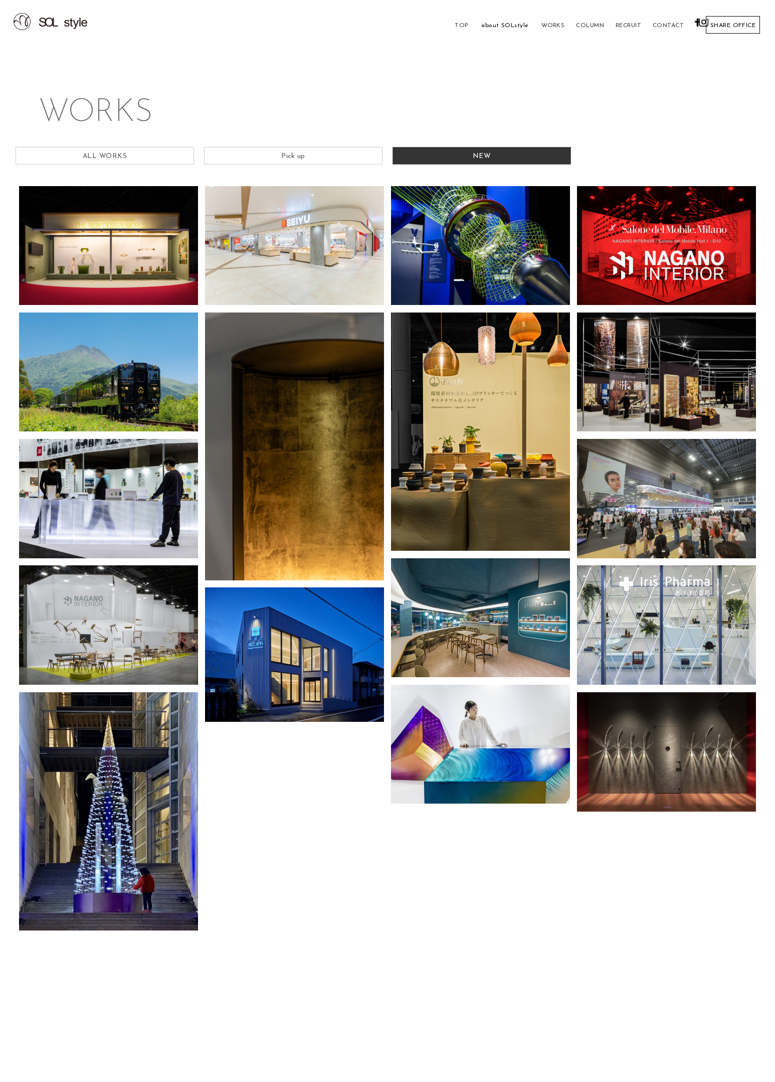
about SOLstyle (470, 26)
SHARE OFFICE (731, 26)
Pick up (293, 158)
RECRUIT (600, 26)
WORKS (519, 26)
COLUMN (559, 26)
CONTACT (642, 26)
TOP (425, 26)
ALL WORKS (104, 158)
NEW (482, 158)
